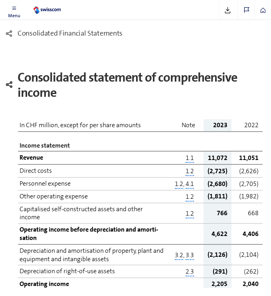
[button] (14, 10)
